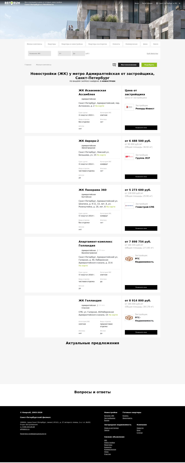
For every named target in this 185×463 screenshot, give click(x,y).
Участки (107, 455)
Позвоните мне (141, 128)
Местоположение (128, 65)
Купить (125, 416)
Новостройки (109, 443)
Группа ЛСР (143, 158)
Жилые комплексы (34, 44)
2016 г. (92, 275)
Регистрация (147, 3)
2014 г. (91, 164)
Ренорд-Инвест (145, 108)
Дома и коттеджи (111, 429)
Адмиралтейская (89, 99)
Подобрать (149, 65)
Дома (145, 44)
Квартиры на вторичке (98, 44)
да (101, 282)
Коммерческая (131, 44)
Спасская (85, 309)
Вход (137, 3)
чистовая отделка (87, 171)
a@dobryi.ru (24, 430)
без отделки (84, 122)
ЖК (105, 441)
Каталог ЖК (109, 416)
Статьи (140, 433)
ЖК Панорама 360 (93, 190)
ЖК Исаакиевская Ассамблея (92, 92)
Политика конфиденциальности (33, 434)
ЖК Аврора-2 (89, 141)
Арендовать (127, 419)
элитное (103, 115)
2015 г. (91, 115)
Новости (140, 429)
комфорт (104, 164)
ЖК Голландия (90, 301)
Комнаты (116, 44)
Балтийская (86, 197)
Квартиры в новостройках (72, 44)
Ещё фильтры (152, 53)
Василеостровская (89, 253)
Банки (106, 421)
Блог (139, 431)
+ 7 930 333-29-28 (27, 427)
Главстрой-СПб (145, 207)
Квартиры (52, 44)
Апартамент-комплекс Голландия (95, 244)
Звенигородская (88, 148)
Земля (155, 44)
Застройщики (109, 419)
